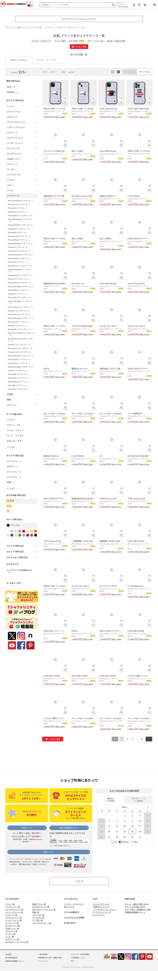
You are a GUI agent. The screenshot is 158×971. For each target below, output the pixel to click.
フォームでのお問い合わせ (135, 906)
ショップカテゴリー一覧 (41, 923)
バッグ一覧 (9, 936)
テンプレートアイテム (46, 59)
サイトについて (98, 915)
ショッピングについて (101, 904)
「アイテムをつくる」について (104, 909)
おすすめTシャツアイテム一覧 (16, 942)
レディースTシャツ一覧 (14, 912)
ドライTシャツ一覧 (12, 906)
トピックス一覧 (38, 915)
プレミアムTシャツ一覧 (14, 909)
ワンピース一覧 (11, 915)
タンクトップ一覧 (12, 923)
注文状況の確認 (122, 7)
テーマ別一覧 (37, 920)
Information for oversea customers (79, 18)
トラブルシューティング (101, 912)
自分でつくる (69, 906)
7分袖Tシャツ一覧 (12, 928)
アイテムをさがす (12, 898)
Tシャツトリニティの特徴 (74, 917)
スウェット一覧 (11, 931)
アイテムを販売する (71, 912)
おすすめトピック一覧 (40, 906)
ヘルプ (79, 881)
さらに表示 (10, 447)
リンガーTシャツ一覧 (13, 920)
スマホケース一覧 (12, 939)
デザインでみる (144, 72)
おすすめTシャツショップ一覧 (43, 909)
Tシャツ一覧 (10, 904)
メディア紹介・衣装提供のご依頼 (137, 909)
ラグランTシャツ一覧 (13, 917)
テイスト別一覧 (38, 917)
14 (142, 739)
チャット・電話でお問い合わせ (137, 904)
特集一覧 (35, 912)
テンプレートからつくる (73, 904)
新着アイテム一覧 (39, 904)
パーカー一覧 (10, 934)
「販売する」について (101, 906)
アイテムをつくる (71, 898)
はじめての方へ (70, 922)
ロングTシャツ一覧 (12, 925)
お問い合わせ (130, 898)
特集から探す (16, 583)
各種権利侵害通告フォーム (135, 912)
